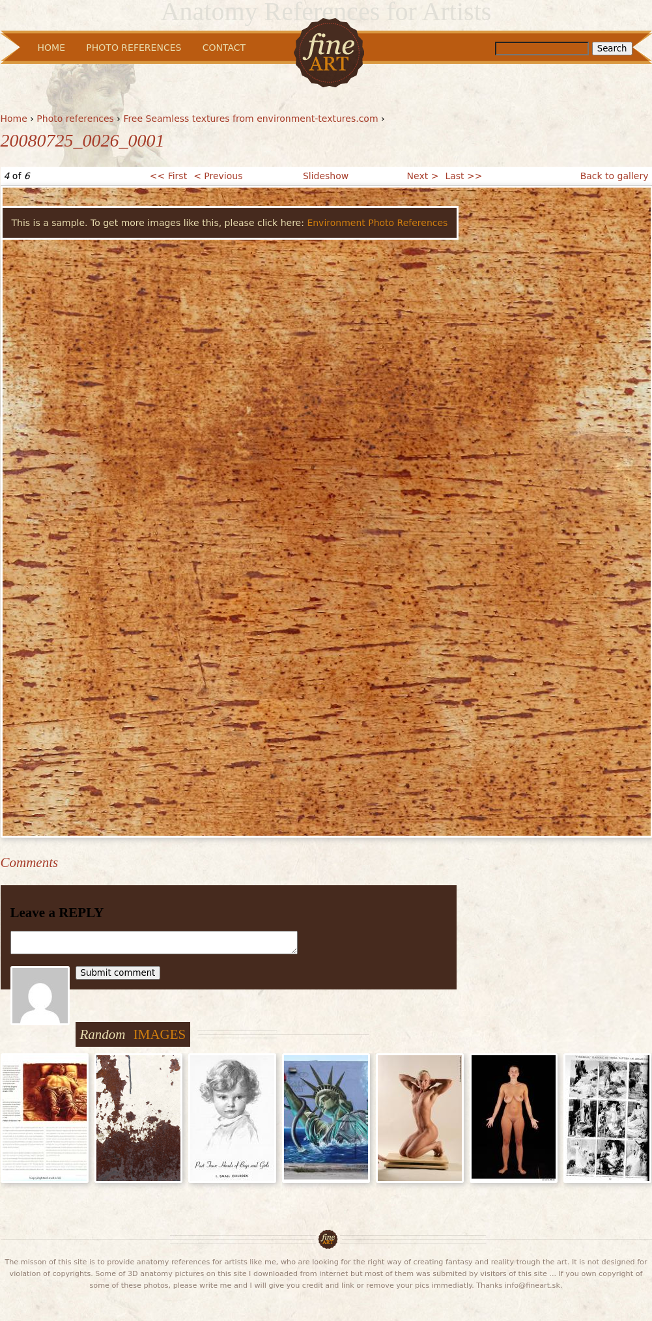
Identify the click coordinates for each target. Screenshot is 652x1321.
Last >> (463, 176)
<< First (168, 176)
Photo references (75, 118)
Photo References (133, 47)
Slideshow (325, 176)
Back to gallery (614, 176)
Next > (423, 176)
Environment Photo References (377, 223)
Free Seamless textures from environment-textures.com (250, 118)
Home (14, 118)
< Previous (217, 176)
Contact (224, 47)
